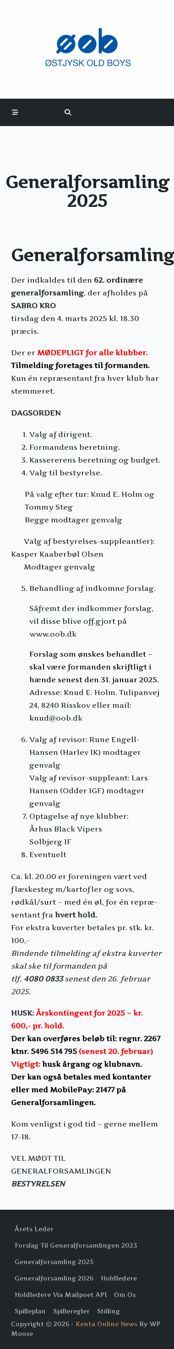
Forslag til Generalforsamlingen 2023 (76, 1245)
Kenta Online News (106, 1324)
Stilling (108, 1311)
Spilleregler (71, 1311)
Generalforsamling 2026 (54, 1278)
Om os (125, 1294)
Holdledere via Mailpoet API (61, 1294)
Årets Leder (34, 1229)
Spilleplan (30, 1311)
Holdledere (119, 1278)
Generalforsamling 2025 (54, 1261)
